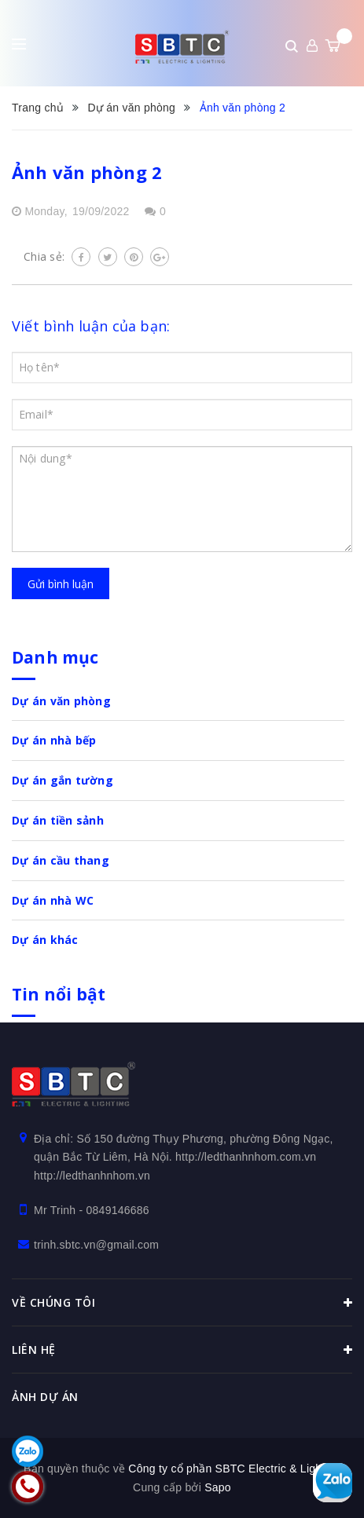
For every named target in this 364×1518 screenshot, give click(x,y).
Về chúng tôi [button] (182, 1303)
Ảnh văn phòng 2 (87, 172)
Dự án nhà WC (53, 900)
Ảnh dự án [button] (45, 1396)
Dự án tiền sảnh (58, 820)
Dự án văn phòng (61, 700)
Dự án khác (45, 939)
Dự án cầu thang (60, 860)
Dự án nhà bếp (54, 740)
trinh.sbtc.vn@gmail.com (96, 1244)
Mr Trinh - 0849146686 (91, 1210)
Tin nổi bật (58, 994)
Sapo (217, 1487)
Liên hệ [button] (182, 1350)
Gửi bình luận (61, 583)
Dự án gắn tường (62, 780)
